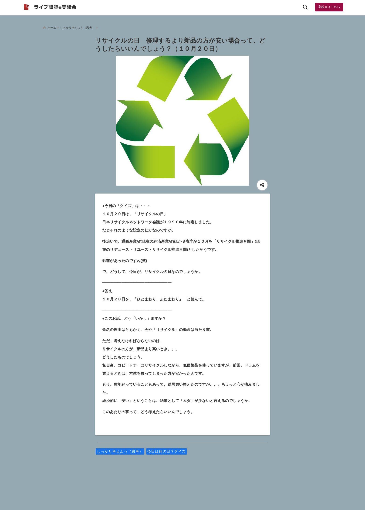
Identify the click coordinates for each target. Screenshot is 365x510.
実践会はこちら (329, 7)
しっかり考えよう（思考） (120, 450)
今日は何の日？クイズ (166, 450)
